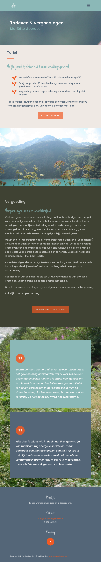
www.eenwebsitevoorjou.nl (59, 556)
